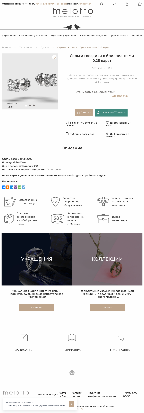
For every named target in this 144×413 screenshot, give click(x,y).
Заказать (84, 112)
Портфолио (18, 4)
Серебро (136, 35)
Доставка (44, 394)
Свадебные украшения (33, 35)
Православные (118, 35)
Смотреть (36, 308)
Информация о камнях (117, 135)
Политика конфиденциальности (102, 395)
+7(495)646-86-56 (130, 395)
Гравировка (120, 343)
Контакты (30, 4)
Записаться (24, 343)
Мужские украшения (64, 35)
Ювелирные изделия (93, 35)
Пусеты (45, 47)
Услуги (54, 394)
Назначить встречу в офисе (81, 124)
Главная (6, 47)
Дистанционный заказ (118, 124)
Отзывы (6, 4)
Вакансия (72, 4)
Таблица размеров (80, 134)
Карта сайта (62, 395)
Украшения (9, 35)
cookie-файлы (27, 402)
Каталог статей (76, 395)
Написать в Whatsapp (111, 112)
